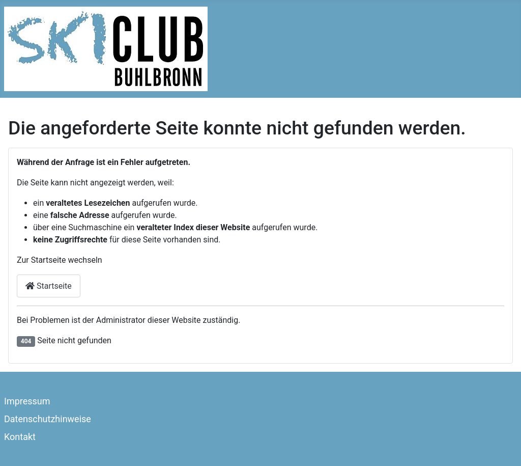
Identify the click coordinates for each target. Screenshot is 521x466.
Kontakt (20, 436)
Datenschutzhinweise (47, 419)
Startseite (48, 286)
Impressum (27, 401)
